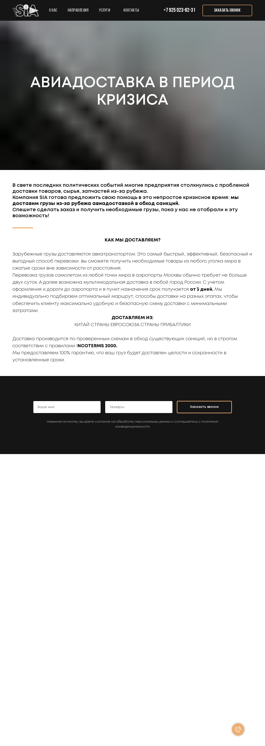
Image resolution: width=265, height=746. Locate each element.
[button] (227, 10)
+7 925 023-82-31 (179, 10)
